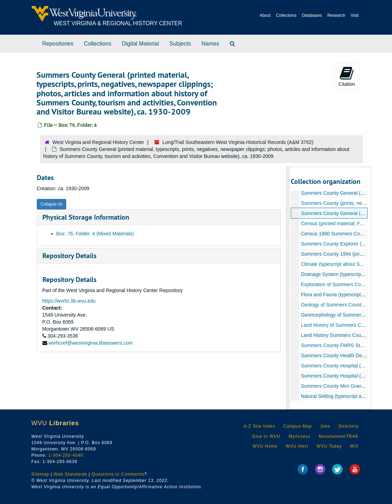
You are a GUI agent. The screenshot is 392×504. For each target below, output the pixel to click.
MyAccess (300, 436)
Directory (348, 426)
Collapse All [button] (52, 204)
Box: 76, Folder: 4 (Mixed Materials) (95, 233)
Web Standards (70, 474)
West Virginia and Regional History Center (98, 142)
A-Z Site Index (259, 426)
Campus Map (297, 426)
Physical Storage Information (85, 217)
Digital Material (140, 44)
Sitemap (40, 474)
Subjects (180, 44)
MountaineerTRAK (339, 436)
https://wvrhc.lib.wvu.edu (69, 301)
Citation (346, 76)
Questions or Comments (118, 474)
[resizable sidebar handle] (288, 288)
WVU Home (265, 446)
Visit (354, 15)
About (265, 15)
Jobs (325, 426)
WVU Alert (297, 446)
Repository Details (69, 255)
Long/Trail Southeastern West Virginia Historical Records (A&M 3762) (238, 142)
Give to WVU (266, 436)
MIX (354, 446)
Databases (312, 15)
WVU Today (329, 446)
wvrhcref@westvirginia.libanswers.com (90, 343)
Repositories (58, 44)
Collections (286, 15)
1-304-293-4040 (65, 455)
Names (210, 44)
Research (336, 15)
